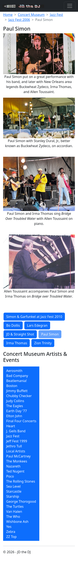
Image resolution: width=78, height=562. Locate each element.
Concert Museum (31, 14)
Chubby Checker (19, 396)
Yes (8, 526)
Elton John (14, 416)
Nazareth (13, 466)
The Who (13, 516)
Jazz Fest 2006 (19, 19)
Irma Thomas (16, 343)
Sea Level (13, 486)
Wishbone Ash (17, 521)
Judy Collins (15, 401)
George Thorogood (21, 501)
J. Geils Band (16, 431)
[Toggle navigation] (70, 6)
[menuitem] (21, 370)
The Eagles (14, 406)
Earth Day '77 (16, 411)
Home (8, 14)
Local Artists (15, 451)
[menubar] (21, 453)
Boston (11, 385)
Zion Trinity (43, 343)
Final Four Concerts (21, 421)
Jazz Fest (56, 14)
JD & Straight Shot (20, 334)
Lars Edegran (37, 325)
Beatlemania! (16, 380)
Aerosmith (14, 370)
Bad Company (17, 375)
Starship (12, 496)
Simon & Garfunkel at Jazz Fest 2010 (34, 316)
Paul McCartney (18, 456)
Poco (10, 476)
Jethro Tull (14, 446)
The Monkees (16, 461)
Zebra (10, 531)
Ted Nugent (15, 471)
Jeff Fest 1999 (16, 441)
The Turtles (15, 506)
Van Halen (14, 511)
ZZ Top (11, 536)
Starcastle (13, 491)
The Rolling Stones (20, 481)
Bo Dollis (13, 325)
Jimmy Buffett (17, 390)
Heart (10, 426)
